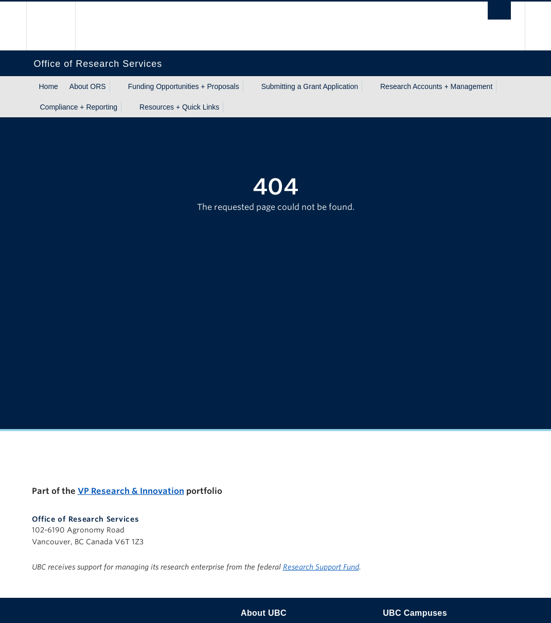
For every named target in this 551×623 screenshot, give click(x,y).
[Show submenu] (116, 86)
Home (48, 86)
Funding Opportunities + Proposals (183, 86)
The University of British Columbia (58, 26)
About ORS (87, 86)
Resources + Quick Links (179, 107)
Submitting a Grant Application (309, 86)
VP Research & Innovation (131, 491)
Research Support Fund (321, 567)
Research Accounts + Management (436, 86)
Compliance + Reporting (79, 107)
